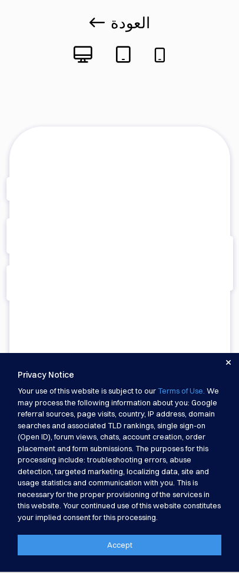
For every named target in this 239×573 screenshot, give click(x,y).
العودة (119, 23)
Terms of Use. (181, 390)
